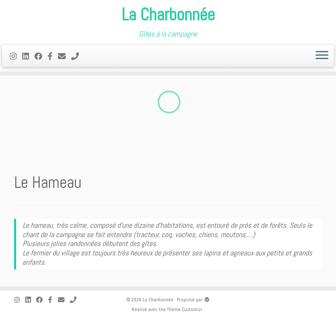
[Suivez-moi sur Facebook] (41, 56)
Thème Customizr (184, 309)
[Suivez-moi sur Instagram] (16, 56)
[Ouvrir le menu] (322, 56)
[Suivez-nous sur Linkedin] (28, 56)
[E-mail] (64, 56)
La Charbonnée (168, 15)
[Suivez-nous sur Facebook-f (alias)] (53, 56)
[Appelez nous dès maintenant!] (77, 56)
